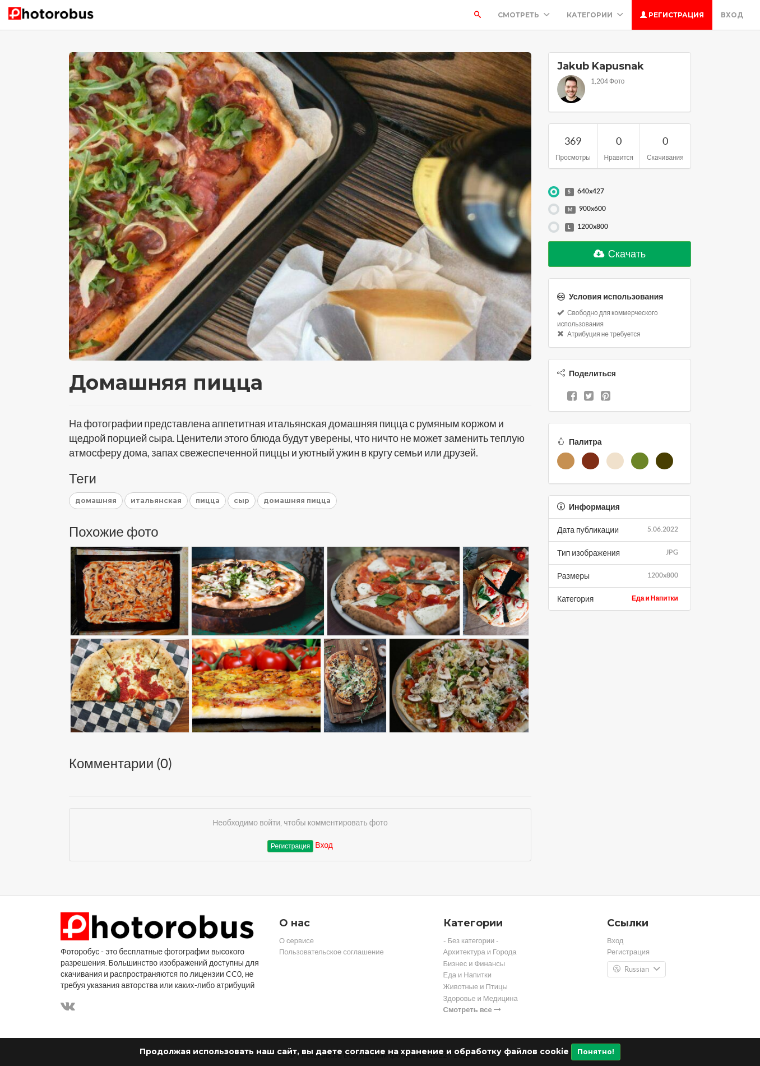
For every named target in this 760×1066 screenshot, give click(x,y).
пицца (208, 500)
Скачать (620, 254)
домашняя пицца (297, 500)
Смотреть (524, 15)
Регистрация (672, 15)
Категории (595, 15)
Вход (732, 15)
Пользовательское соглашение (331, 952)
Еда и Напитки (655, 598)
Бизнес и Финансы (474, 963)
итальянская (156, 500)
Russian (636, 969)
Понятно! (595, 1051)
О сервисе (296, 940)
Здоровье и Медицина (480, 998)
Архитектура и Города (480, 952)
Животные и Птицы (475, 986)
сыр (241, 500)
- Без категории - (471, 940)
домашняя (96, 500)
